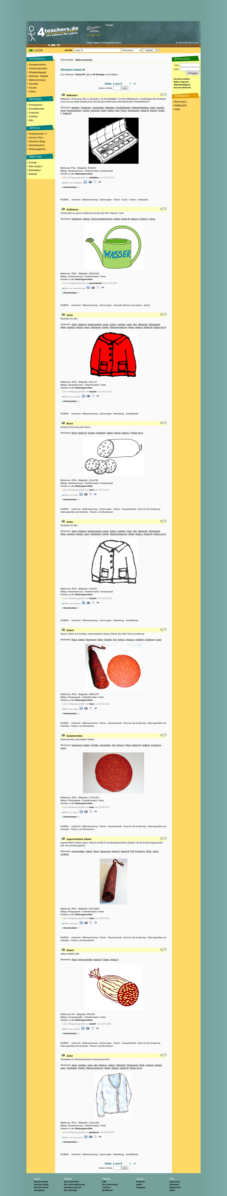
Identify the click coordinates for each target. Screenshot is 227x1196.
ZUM (104, 1182)
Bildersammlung (37, 80)
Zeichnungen (106, 199)
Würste (117, 433)
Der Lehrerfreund (110, 1185)
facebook (140, 1182)
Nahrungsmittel (85, 959)
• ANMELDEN (179, 105)
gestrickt (71, 327)
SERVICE (34, 127)
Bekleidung (119, 413)
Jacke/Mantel (132, 413)
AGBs (172, 1190)
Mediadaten (35, 170)
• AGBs (176, 109)
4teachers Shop (41, 1182)
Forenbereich (35, 105)
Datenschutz (175, 1187)
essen (159, 639)
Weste (131, 327)
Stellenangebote (37, 149)
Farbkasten (86, 107)
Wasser (86, 219)
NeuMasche (107, 1190)
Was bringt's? (36, 166)
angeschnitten (78, 851)
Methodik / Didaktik (38, 76)
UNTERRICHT (37, 58)
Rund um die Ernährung (149, 509)
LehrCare (106, 1187)
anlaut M (145, 110)
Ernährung (150, 639)
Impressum (175, 1182)
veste (129, 324)
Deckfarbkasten (123, 107)
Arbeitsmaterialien (38, 68)
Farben (110, 110)
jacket (105, 324)
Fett (115, 639)
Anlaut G (135, 219)
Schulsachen (133, 110)
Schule (86, 110)
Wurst (69, 423)
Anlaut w (130, 639)
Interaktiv (33, 84)
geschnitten (105, 745)
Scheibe (108, 639)
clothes (112, 324)
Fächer (117, 199)
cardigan (121, 324)
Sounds (33, 87)
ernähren (139, 639)
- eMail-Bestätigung (181, 85)
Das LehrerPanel (71, 1182)
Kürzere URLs (36, 137)
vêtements (143, 324)
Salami (110, 433)
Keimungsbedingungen (102, 219)
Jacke (69, 315)
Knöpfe (105, 327)
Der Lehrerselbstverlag (74, 1185)
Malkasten (72, 95)
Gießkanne (72, 209)
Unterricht (95, 110)
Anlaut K (144, 219)
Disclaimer (174, 1185)
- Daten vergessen (181, 82)
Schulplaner (39, 1190)
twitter (139, 1185)
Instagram (140, 1187)
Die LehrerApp (70, 1190)
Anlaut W (67, 113)
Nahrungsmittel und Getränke (74, 512)
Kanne (152, 219)
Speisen (91, 433)
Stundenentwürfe (37, 64)
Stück (100, 639)
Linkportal (34, 112)
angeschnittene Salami (78, 839)
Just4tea (33, 116)
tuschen (160, 107)
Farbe (103, 110)
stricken (79, 327)
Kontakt (33, 162)
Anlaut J (139, 327)
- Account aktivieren (182, 88)
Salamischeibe (74, 736)
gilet (135, 324)
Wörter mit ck (160, 327)
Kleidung (82, 324)
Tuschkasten (98, 107)
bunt (117, 110)
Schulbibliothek (36, 108)
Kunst (63, 110)
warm (87, 327)
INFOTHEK (35, 99)
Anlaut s (121, 639)
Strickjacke (96, 327)
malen (153, 107)
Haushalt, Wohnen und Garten (128, 305)
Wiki (31, 120)
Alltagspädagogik (37, 72)
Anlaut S (126, 433)
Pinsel (123, 110)
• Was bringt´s (179, 101)
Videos (32, 91)
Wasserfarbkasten (140, 107)
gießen (117, 219)
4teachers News (41, 1187)
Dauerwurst (91, 639)
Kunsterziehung (74, 110)
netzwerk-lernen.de (72, 1187)
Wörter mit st (137, 433)
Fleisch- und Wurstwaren (101, 512)
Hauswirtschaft (129, 509)
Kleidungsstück (94, 324)
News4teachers (37, 145)
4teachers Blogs (37, 141)
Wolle (63, 327)
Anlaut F (154, 110)
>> (134, 83)
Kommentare (70, 187)
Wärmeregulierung (118, 327)
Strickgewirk (154, 324)
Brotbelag (100, 433)
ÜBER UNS (35, 156)
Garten (147, 305)
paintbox (75, 107)
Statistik (33, 174)
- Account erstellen (181, 79)
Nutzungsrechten (84, 174)
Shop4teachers (38, 133)
